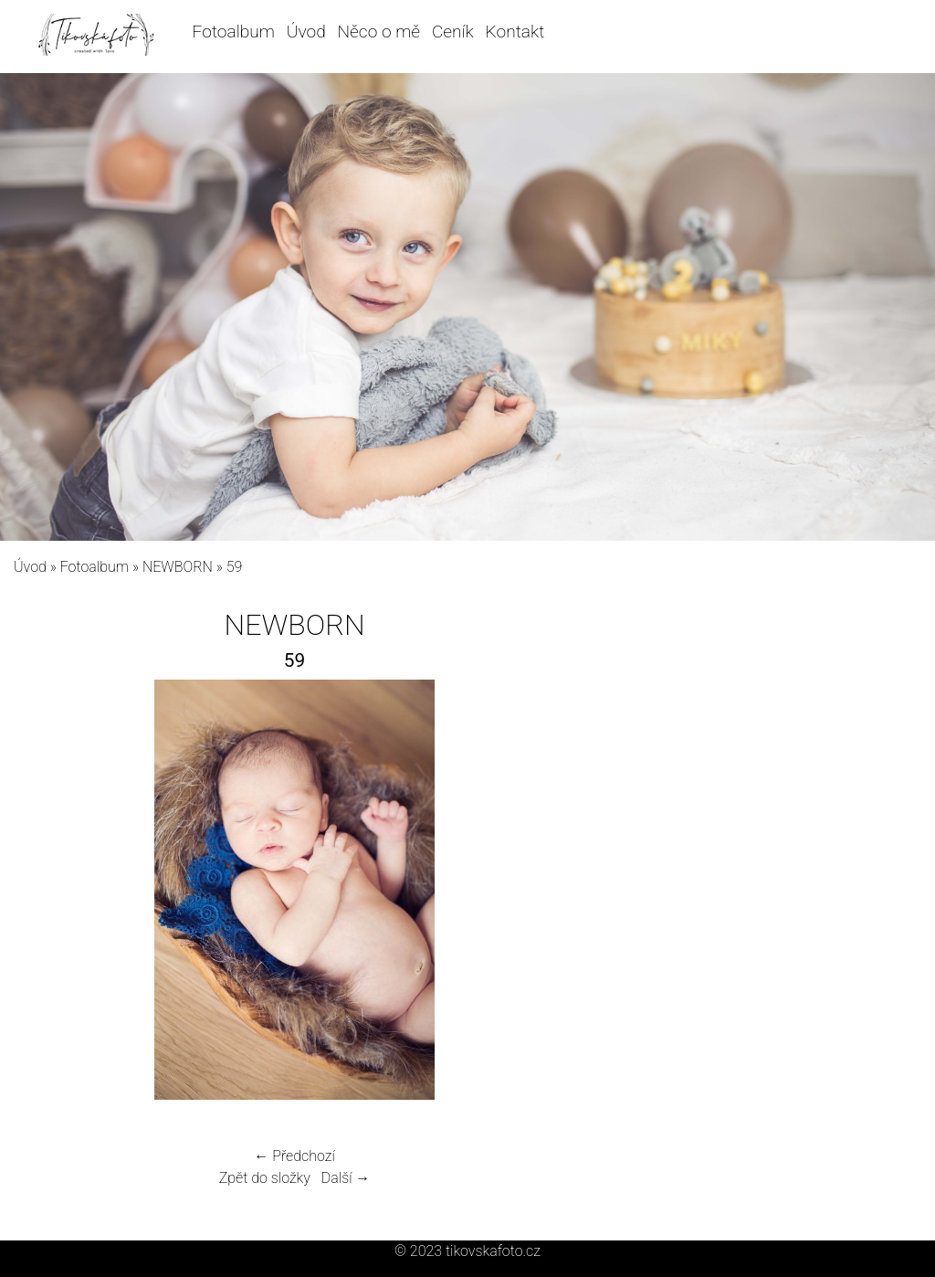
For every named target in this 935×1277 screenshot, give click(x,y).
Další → (346, 1178)
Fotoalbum (234, 31)
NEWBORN (177, 566)
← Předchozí (294, 1156)
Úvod (306, 31)
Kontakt (515, 31)
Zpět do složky (264, 1178)
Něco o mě (379, 31)
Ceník (453, 31)
